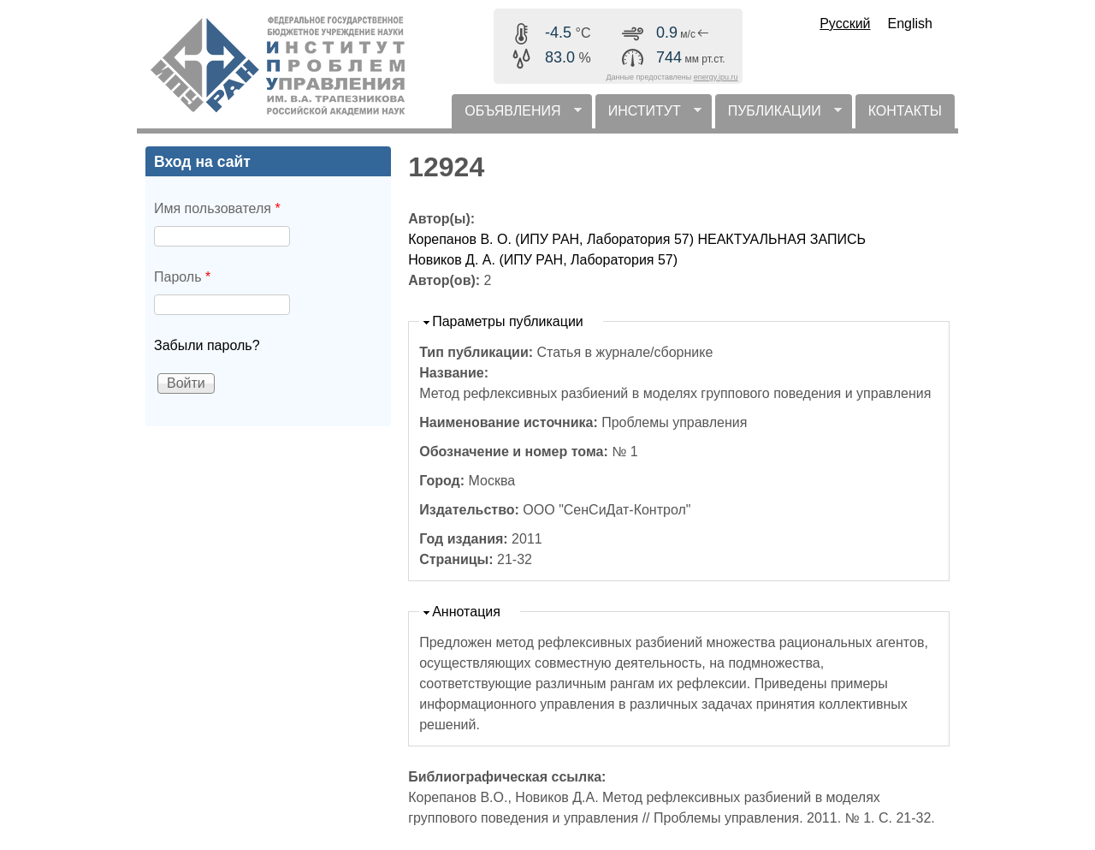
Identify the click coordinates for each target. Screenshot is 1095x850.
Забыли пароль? (207, 345)
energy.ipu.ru (716, 77)
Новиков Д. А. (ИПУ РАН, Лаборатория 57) (543, 260)
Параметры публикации (507, 321)
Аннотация (466, 611)
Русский (845, 23)
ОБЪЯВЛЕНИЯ (516, 116)
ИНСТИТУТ (648, 116)
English (910, 23)
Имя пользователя (217, 208)
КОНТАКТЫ (905, 111)
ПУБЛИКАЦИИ (778, 116)
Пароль (182, 277)
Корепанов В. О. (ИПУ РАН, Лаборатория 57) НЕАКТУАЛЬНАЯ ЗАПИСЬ (637, 239)
